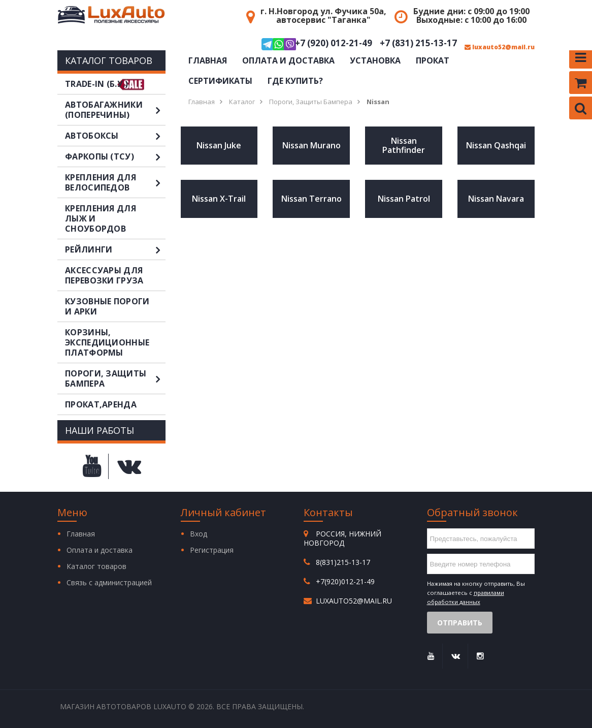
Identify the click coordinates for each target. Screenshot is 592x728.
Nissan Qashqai (496, 145)
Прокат (432, 60)
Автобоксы (115, 135)
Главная (207, 60)
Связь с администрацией (109, 582)
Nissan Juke (218, 145)
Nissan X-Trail (219, 198)
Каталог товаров (96, 566)
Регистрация (212, 550)
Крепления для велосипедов (115, 182)
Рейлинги (115, 249)
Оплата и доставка (288, 60)
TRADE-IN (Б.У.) (96, 83)
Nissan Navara (496, 198)
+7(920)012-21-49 (345, 581)
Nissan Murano (311, 145)
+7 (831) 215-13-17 (418, 43)
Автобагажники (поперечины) (115, 109)
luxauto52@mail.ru (500, 47)
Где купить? (295, 80)
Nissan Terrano (311, 198)
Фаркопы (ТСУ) (115, 156)
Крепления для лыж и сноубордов (100, 218)
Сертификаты (220, 80)
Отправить (459, 622)
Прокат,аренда (101, 404)
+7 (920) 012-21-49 (316, 44)
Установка (375, 60)
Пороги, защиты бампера (115, 378)
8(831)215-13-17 (343, 562)
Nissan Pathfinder (403, 145)
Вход (198, 534)
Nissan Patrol (404, 198)
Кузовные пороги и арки (107, 306)
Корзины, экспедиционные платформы (107, 342)
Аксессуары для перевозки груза (104, 275)
